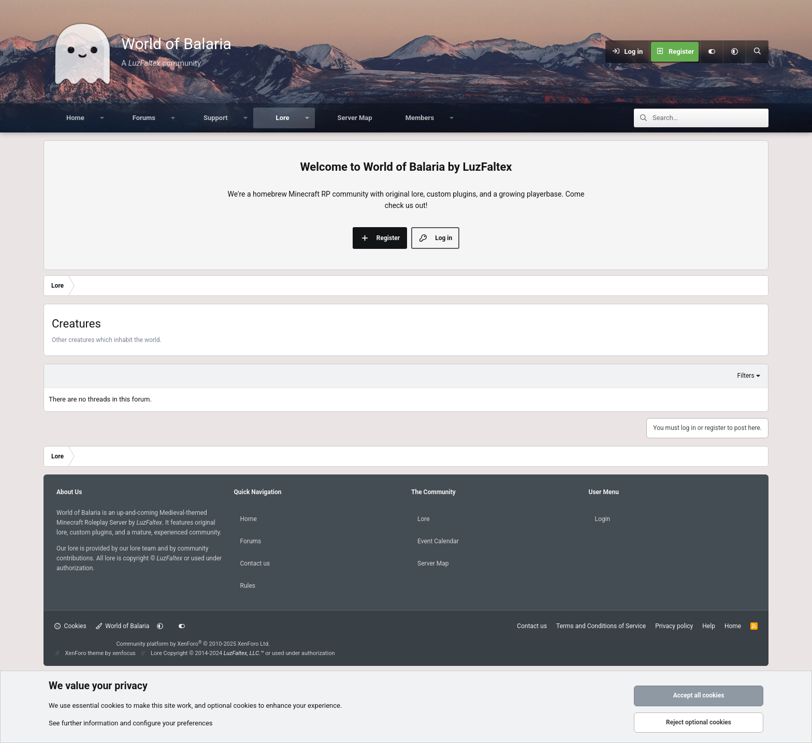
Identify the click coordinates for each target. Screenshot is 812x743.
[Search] (757, 51)
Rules (247, 585)
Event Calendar (438, 541)
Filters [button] (746, 375)
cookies (112, 705)
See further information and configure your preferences (131, 723)
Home (75, 118)
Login (603, 519)
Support (216, 118)
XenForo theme (84, 653)
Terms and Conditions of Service (601, 626)
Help (708, 626)
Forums (144, 118)
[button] (734, 51)
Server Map (355, 118)
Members (419, 118)
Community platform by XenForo (193, 644)
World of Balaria (123, 626)
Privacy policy (674, 626)
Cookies (70, 626)
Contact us (255, 563)
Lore (282, 118)
